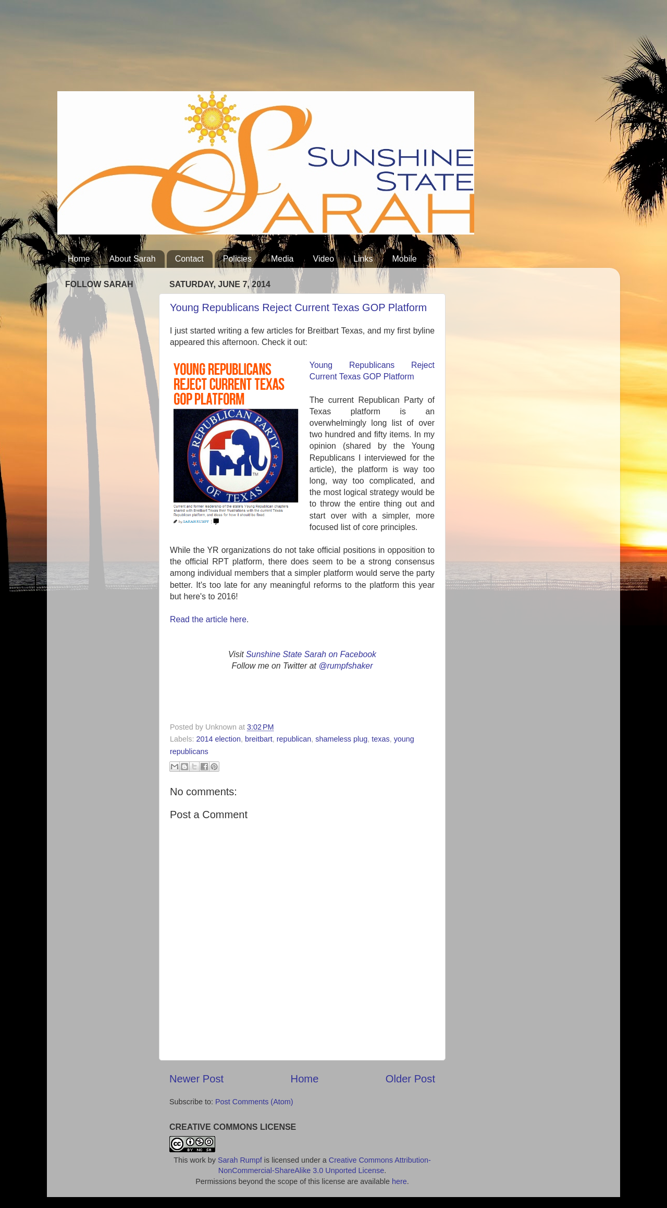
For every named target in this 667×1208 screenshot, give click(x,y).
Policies (237, 258)
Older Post (410, 1078)
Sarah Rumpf (240, 1160)
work (197, 1160)
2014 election (218, 739)
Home (79, 258)
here (399, 1181)
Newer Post (196, 1078)
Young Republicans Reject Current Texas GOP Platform (298, 307)
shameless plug (341, 739)
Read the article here (208, 619)
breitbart (259, 739)
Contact (189, 258)
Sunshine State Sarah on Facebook (311, 654)
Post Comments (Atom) (254, 1102)
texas (380, 739)
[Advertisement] (247, 49)
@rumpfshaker (345, 665)
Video (324, 258)
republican (294, 739)
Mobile (404, 258)
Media (282, 258)
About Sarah (132, 258)
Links (363, 258)
